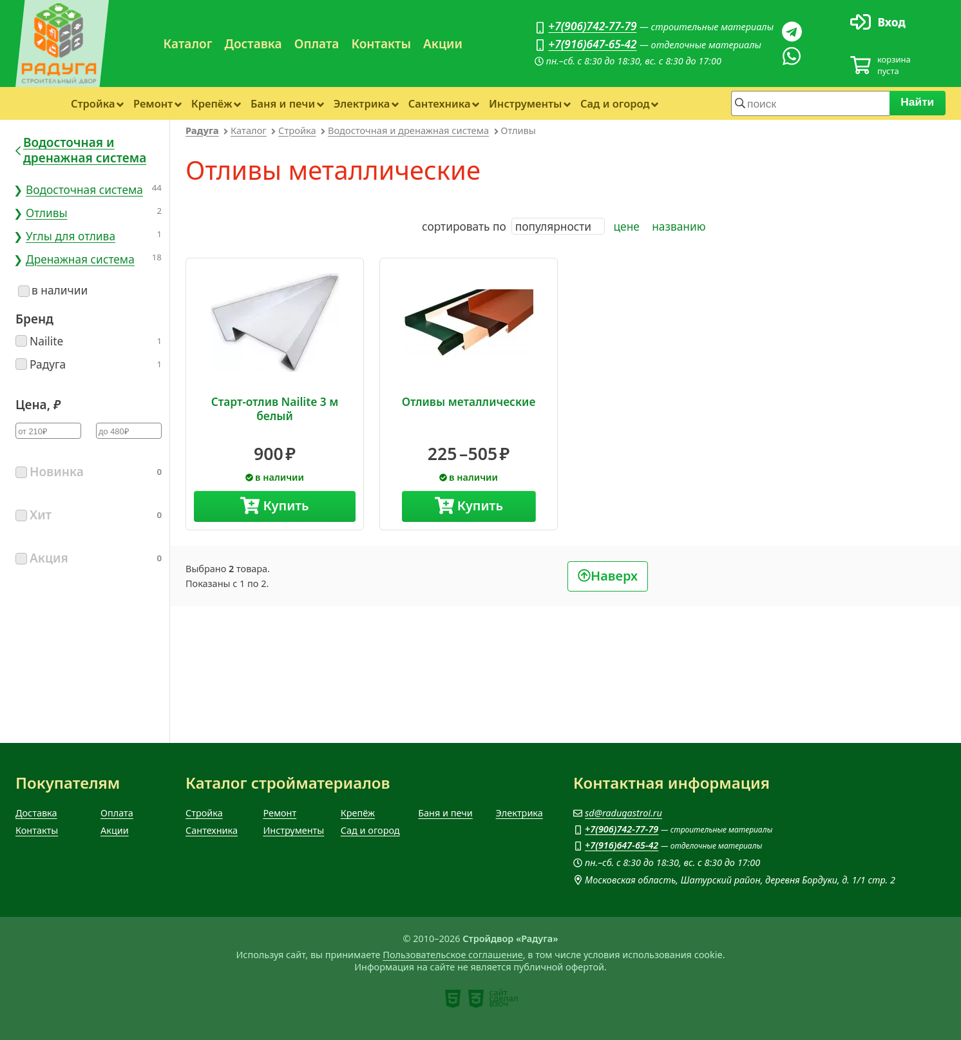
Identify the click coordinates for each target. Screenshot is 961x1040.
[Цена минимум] (48, 431)
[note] (452, 998)
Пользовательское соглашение (452, 955)
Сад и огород (615, 103)
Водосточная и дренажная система (408, 130)
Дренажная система (80, 259)
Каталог (188, 43)
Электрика (362, 103)
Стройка (93, 103)
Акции (442, 43)
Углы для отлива (70, 236)
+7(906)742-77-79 (592, 26)
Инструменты (525, 103)
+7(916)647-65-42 (592, 44)
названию (678, 226)
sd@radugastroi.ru (623, 813)
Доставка (252, 43)
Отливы (47, 212)
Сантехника (439, 103)
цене (627, 226)
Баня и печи (283, 103)
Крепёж (212, 103)
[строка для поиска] (810, 103)
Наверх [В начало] (614, 575)
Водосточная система (84, 189)
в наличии (53, 290)
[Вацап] (791, 56)
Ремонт (153, 103)
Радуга (202, 130)
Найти (918, 101)
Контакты (381, 43)
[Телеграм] (791, 31)
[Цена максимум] (129, 431)
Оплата (316, 43)
